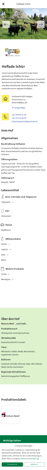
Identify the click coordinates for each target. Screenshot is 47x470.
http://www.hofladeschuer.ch (25, 121)
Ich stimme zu (12, 464)
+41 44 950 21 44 (19, 114)
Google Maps (19, 107)
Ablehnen (34, 464)
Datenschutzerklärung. (29, 458)
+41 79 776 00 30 (19, 118)
